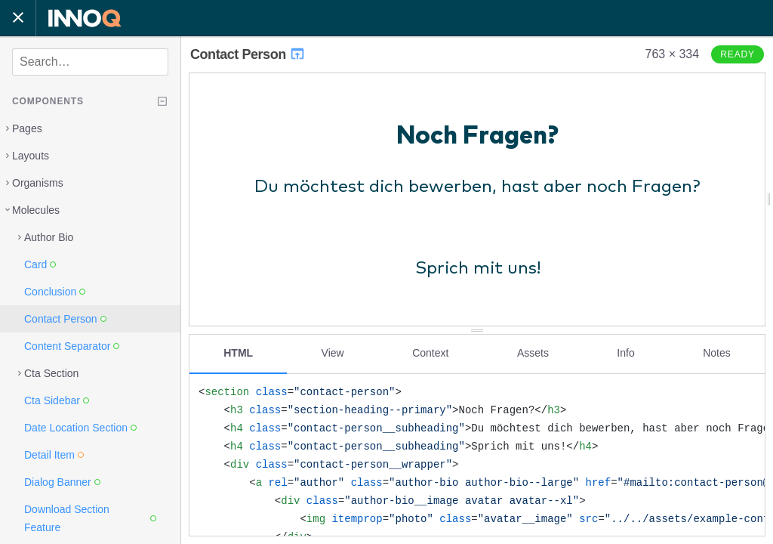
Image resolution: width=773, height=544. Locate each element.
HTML (238, 353)
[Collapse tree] (162, 101)
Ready (737, 54)
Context (430, 353)
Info (625, 353)
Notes (717, 353)
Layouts (30, 156)
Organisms (37, 183)
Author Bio (48, 237)
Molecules (36, 210)
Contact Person (248, 54)
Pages (27, 128)
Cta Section (51, 373)
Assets (533, 353)
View (333, 353)
